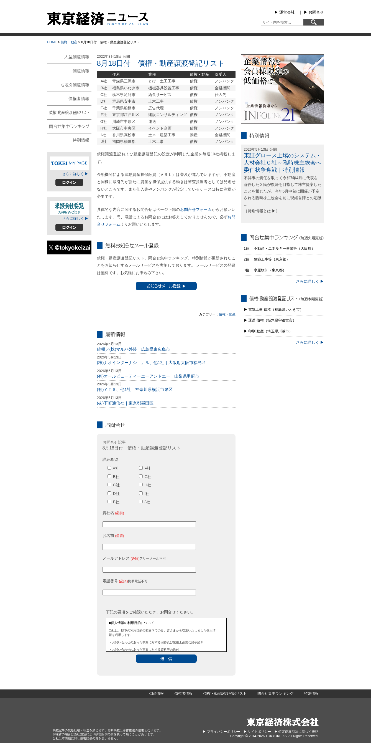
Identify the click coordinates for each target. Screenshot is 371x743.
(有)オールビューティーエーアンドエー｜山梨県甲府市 (148, 376)
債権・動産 (69, 42)
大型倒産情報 (69, 59)
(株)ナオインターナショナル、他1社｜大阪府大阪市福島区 (151, 362)
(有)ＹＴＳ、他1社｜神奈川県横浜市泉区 (135, 389)
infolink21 (282, 89)
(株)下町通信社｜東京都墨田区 (125, 403)
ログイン (69, 182)
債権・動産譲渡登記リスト (69, 112)
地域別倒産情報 (69, 84)
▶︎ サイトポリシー (257, 732)
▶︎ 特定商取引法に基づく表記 (296, 732)
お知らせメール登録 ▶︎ (166, 286)
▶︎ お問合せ (314, 12)
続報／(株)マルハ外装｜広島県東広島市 (133, 349)
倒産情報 (69, 70)
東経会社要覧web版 (69, 208)
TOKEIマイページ (69, 163)
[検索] (313, 22)
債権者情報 (69, 98)
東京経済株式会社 (283, 722)
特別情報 (69, 140)
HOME (52, 42)
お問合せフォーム (196, 209)
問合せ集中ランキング (69, 126)
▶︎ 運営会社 (284, 12)
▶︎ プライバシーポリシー (221, 732)
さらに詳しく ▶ (75, 174)
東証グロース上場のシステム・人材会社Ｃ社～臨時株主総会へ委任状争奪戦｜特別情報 (282, 162)
